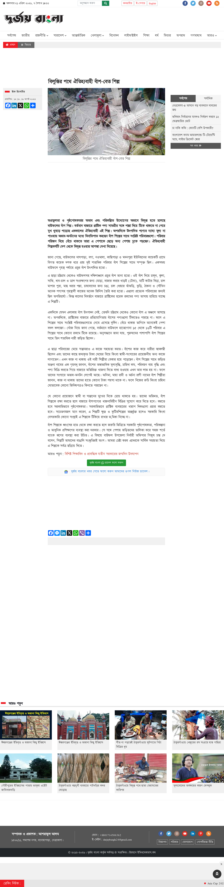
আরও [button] (212, 35)
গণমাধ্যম (196, 35)
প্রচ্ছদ (10, 45)
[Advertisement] (158, 18)
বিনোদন (114, 35)
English (152, 3)
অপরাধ (180, 35)
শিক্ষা (146, 35)
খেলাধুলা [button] (97, 35)
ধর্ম (156, 35)
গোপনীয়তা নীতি (205, 842)
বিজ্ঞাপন (162, 842)
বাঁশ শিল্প (66, 225)
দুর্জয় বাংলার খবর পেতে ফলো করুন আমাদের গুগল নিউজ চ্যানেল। (110, 471)
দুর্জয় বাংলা (93, 852)
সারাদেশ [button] (60, 35)
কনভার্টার (127, 3)
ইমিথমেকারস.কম (146, 852)
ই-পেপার (140, 3)
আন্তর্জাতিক (78, 35)
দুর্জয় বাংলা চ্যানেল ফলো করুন (106, 463)
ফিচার (167, 35)
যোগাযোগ (188, 842)
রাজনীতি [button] (41, 35)
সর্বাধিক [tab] (208, 98)
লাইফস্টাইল (131, 35)
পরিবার (174, 842)
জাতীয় (26, 35)
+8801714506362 (110, 835)
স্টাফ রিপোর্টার (18, 92)
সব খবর (195, 146)
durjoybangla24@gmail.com (117, 839)
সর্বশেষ (11, 35)
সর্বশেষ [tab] (183, 98)
